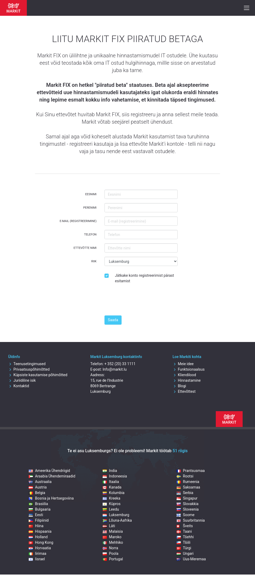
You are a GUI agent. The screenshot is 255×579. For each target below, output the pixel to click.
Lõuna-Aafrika (117, 520)
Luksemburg (116, 515)
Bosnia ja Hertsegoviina (51, 498)
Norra (110, 548)
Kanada (112, 487)
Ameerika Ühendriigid (49, 471)
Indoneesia (115, 476)
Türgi (184, 548)
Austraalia (40, 482)
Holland (38, 537)
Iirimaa (37, 553)
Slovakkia (187, 504)
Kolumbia (113, 493)
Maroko (112, 537)
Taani (184, 531)
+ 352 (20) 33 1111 (120, 364)
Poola (110, 553)
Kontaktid (18, 386)
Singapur (187, 498)
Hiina (36, 526)
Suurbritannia (191, 520)
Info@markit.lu (115, 369)
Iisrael (37, 559)
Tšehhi (185, 537)
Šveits (185, 526)
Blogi (179, 386)
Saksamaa (188, 487)
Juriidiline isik (22, 380)
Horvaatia (40, 548)
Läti (109, 526)
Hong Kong (41, 542)
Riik (94, 261)
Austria (38, 487)
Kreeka (111, 498)
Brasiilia (38, 504)
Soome (185, 515)
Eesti (36, 515)
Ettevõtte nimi (85, 248)
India (110, 471)
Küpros (112, 504)
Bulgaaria (40, 509)
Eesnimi (91, 194)
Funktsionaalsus (189, 369)
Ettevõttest (184, 391)
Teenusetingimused (27, 364)
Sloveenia (188, 509)
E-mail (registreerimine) (78, 221)
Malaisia (113, 531)
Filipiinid (39, 520)
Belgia (37, 493)
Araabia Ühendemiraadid (52, 476)
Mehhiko (113, 542)
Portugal (113, 559)
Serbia (185, 493)
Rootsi (185, 476)
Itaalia (111, 482)
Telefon (90, 234)
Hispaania (40, 531)
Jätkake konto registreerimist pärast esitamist (144, 278)
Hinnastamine (187, 380)
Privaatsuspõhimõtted (28, 369)
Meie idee (183, 364)
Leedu (111, 509)
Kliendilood (184, 375)
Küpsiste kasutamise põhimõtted (37, 375)
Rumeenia (188, 482)
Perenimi (90, 207)
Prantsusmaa (191, 471)
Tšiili (183, 542)
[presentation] (144, 301)
